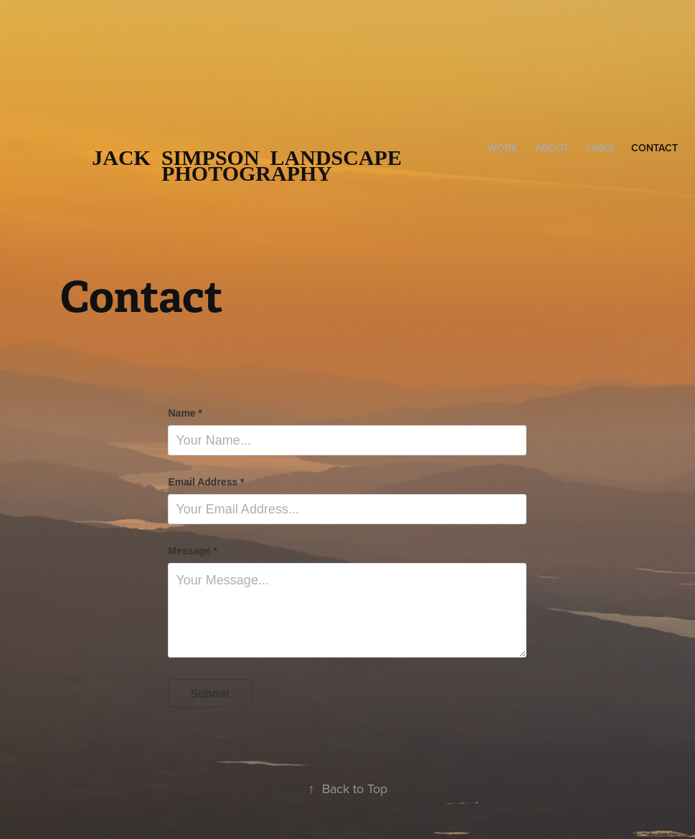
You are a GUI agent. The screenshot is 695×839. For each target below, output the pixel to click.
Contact (654, 148)
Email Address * (206, 482)
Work (503, 148)
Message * (192, 551)
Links (600, 148)
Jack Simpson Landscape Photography (252, 165)
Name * (185, 413)
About (552, 148)
